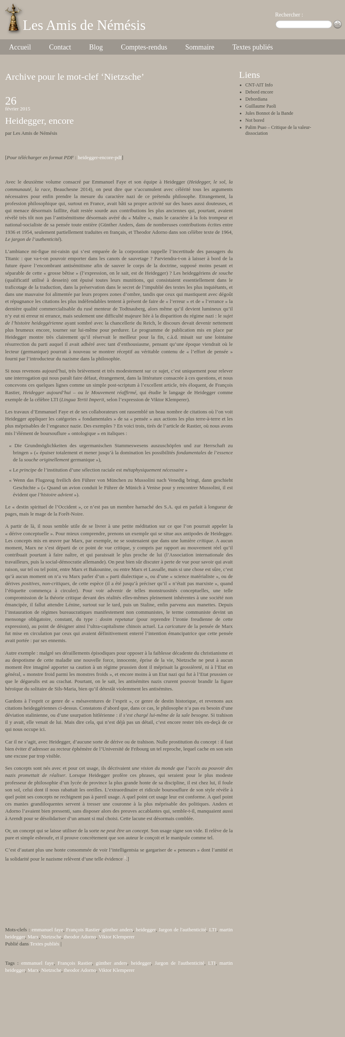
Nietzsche (51, 937)
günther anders (117, 929)
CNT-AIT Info (259, 85)
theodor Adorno (80, 937)
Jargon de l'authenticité (182, 929)
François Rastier (82, 929)
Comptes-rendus (144, 47)
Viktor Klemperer (117, 937)
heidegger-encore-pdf (100, 157)
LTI (213, 929)
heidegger (146, 929)
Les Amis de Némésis (84, 25)
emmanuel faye (47, 929)
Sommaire (199, 47)
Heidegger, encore (39, 121)
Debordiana (256, 99)
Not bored (254, 120)
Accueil (20, 47)
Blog (96, 47)
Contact (60, 47)
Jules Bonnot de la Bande (269, 113)
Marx (32, 937)
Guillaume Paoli (260, 106)
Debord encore (259, 92)
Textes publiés (252, 47)
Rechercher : (289, 15)
